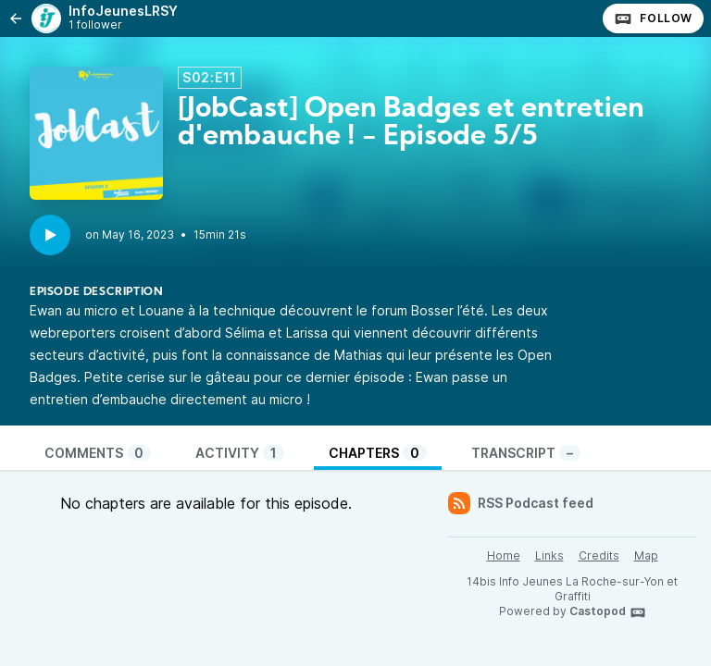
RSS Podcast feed (520, 503)
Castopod (607, 612)
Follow (653, 18)
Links (549, 555)
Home (503, 555)
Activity (239, 453)
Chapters (378, 453)
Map (646, 555)
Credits (599, 555)
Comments (97, 453)
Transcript (525, 453)
